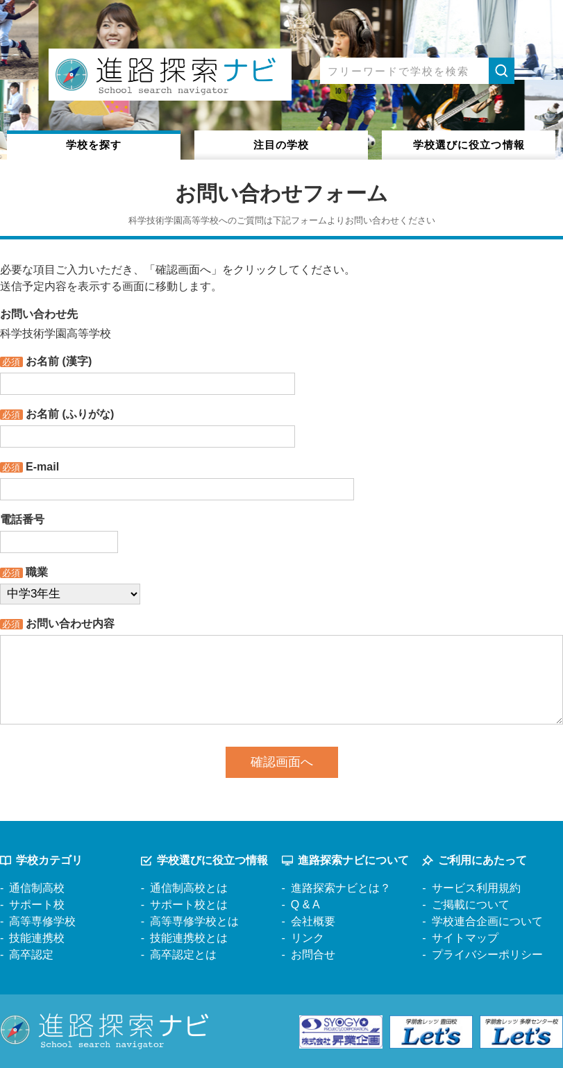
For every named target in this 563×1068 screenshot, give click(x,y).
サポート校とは (189, 904)
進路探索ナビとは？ (341, 888)
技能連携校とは (189, 938)
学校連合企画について (487, 921)
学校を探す (94, 145)
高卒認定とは (183, 954)
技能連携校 (37, 938)
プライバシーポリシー (487, 954)
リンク (307, 938)
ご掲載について (471, 904)
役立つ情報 (469, 145)
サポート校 (37, 904)
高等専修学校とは (194, 921)
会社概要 (313, 921)
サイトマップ (465, 938)
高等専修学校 (42, 921)
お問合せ (313, 954)
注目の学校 (281, 145)
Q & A (305, 904)
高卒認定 (31, 954)
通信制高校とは (189, 888)
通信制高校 (37, 888)
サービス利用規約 (476, 888)
